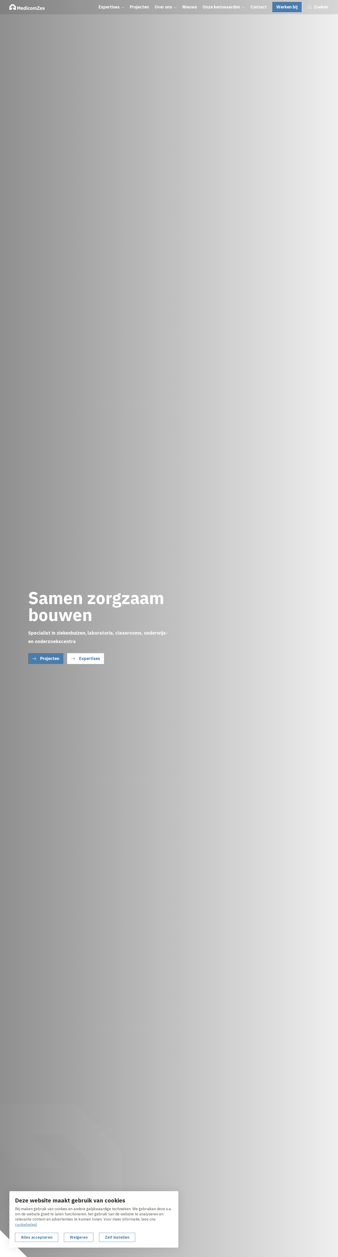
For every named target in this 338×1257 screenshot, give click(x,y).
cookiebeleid (26, 1224)
